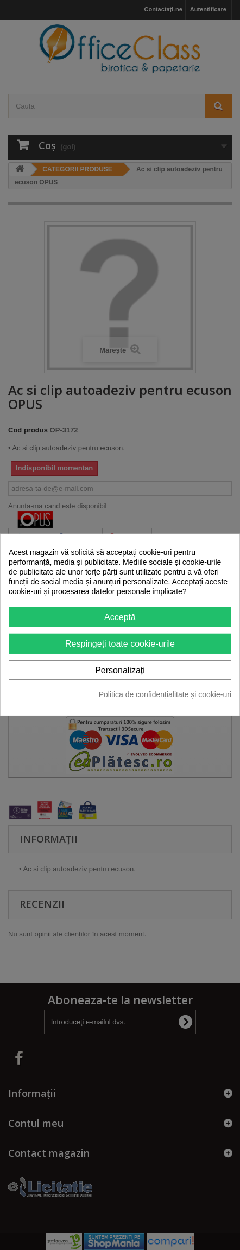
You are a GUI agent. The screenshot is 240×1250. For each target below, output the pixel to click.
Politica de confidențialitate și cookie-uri (165, 694)
